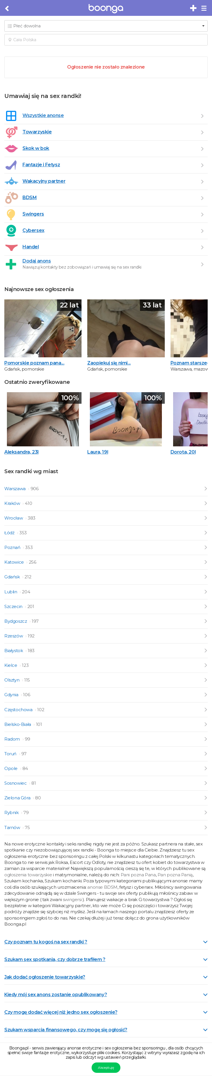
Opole (11, 768)
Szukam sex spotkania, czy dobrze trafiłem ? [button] (106, 959)
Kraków (12, 503)
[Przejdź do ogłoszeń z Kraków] (205, 503)
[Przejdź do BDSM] (202, 198)
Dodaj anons (36, 261)
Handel (30, 247)
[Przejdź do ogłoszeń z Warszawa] (205, 489)
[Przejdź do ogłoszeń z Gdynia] (205, 695)
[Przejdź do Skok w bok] (202, 149)
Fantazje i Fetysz (41, 164)
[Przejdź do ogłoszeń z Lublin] (205, 592)
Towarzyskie (37, 132)
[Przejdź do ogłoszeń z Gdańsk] (205, 577)
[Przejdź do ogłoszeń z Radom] (205, 739)
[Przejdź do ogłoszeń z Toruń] (205, 754)
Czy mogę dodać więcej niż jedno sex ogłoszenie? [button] (106, 1012)
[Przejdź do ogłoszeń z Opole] (205, 768)
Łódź (10, 532)
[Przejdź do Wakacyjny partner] (202, 181)
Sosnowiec (16, 783)
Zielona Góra (17, 798)
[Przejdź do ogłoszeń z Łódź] (205, 533)
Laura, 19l (97, 452)
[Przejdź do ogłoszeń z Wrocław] (205, 518)
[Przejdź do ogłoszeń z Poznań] (205, 547)
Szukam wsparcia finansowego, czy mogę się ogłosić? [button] (106, 1029)
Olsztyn (12, 680)
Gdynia (11, 694)
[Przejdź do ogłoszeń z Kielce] (205, 665)
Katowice (14, 562)
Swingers (33, 214)
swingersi (72, 899)
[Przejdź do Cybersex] (202, 231)
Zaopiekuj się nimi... (109, 363)
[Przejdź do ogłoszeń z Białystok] (205, 651)
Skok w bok (35, 148)
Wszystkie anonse (43, 115)
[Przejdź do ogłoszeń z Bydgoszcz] (205, 621)
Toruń (11, 753)
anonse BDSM (102, 887)
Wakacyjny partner (43, 181)
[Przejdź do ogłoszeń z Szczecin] (205, 606)
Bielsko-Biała (18, 724)
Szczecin (13, 606)
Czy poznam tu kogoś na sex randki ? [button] (106, 942)
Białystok (14, 650)
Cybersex (33, 230)
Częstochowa (18, 709)
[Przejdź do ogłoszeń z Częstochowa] (205, 710)
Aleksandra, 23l (21, 452)
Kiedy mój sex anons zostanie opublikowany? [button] (106, 994)
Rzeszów (14, 636)
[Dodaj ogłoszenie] (202, 264)
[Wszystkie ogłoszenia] (202, 116)
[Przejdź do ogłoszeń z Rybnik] (205, 812)
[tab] (106, 941)
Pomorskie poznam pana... (34, 363)
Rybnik (12, 812)
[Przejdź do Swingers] (202, 214)
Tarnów (12, 827)
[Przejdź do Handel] (202, 247)
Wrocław (14, 518)
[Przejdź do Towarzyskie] (202, 132)
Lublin (11, 591)
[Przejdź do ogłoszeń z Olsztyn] (205, 680)
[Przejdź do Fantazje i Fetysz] (202, 165)
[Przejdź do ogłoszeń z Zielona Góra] (205, 798)
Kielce (11, 665)
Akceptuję (106, 1067)
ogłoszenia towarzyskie (28, 874)
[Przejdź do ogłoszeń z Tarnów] (205, 827)
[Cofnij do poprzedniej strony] (7, 8)
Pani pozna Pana (138, 874)
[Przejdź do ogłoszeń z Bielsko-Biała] (205, 724)
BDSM (29, 197)
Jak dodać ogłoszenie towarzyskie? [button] (106, 977)
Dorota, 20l (183, 452)
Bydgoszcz (16, 621)
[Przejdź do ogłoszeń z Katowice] (205, 562)
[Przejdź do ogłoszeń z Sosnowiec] (205, 783)
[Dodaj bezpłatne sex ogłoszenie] (193, 8)
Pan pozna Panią (175, 874)
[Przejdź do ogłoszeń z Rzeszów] (205, 636)
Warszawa (15, 488)
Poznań (12, 547)
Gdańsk (12, 576)
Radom (12, 739)
